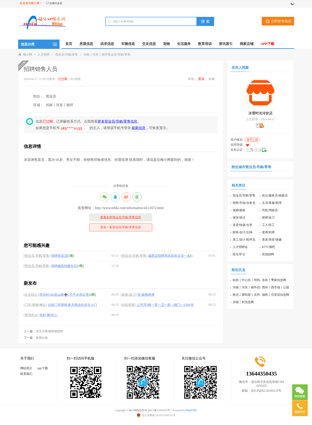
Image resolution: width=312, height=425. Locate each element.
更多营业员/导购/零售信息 (118, 121)
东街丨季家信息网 (274, 280)
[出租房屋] (128, 305)
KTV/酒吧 (268, 247)
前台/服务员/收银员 (275, 195)
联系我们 (26, 373)
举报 (191, 79)
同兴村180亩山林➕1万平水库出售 (64, 294)
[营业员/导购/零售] (37, 255)
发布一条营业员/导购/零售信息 (120, 227)
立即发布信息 (281, 21)
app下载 (43, 368)
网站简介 (26, 368)
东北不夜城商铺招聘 (49, 331)
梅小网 (27, 54)
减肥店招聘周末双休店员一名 (169, 255)
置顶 (201, 79)
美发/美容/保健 (272, 239)
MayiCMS (191, 410)
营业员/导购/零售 (66, 54)
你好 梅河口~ (48, 315)
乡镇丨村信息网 (243, 302)
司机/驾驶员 (270, 210)
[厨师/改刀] (129, 294)
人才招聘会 (240, 247)
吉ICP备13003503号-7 (160, 410)
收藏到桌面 (55, 3)
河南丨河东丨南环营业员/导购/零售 (106, 54)
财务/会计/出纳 (242, 232)
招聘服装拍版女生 (64, 266)
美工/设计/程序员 (244, 239)
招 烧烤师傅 (145, 294)
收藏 (212, 79)
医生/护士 (239, 254)
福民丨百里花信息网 (275, 294)
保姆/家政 (239, 210)
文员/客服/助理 (272, 203)
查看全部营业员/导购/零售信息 (120, 217)
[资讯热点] (31, 315)
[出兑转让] (31, 294)
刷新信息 (139, 128)
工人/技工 (268, 225)
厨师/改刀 (268, 217)
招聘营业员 (59, 255)
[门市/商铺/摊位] (35, 305)
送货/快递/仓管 (242, 225)
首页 (68, 44)
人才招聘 (44, 54)
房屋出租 (42, 337)
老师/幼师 (268, 232)
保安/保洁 (239, 217)
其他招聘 (268, 254)
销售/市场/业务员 (244, 203)
